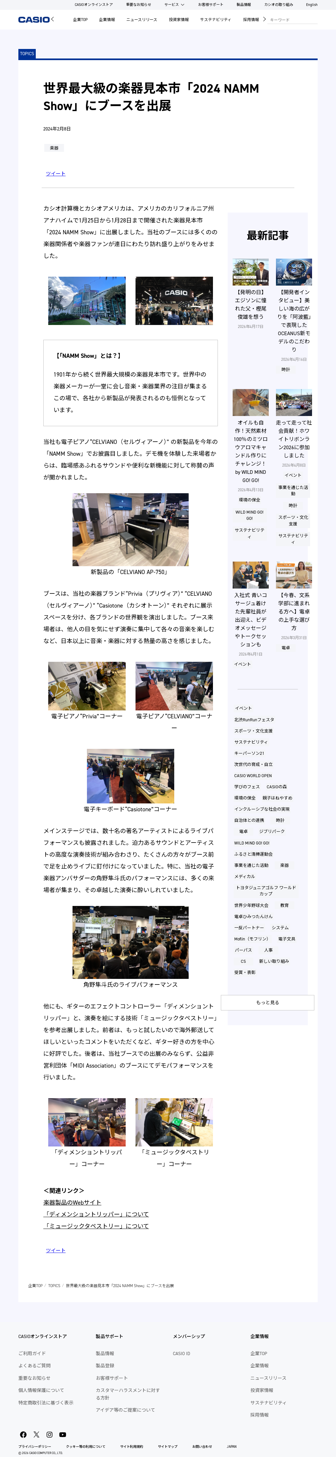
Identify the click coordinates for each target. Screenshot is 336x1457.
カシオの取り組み (278, 4)
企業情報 (107, 19)
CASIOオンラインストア (94, 4)
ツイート (56, 174)
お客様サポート (210, 4)
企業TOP (80, 19)
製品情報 (244, 4)
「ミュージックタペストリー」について (96, 1226)
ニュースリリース (141, 19)
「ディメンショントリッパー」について (96, 1214)
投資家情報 (179, 19)
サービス (171, 4)
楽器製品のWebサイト (72, 1203)
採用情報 (251, 19)
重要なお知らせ (138, 4)
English (312, 4)
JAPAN (232, 1446)
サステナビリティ (215, 19)
